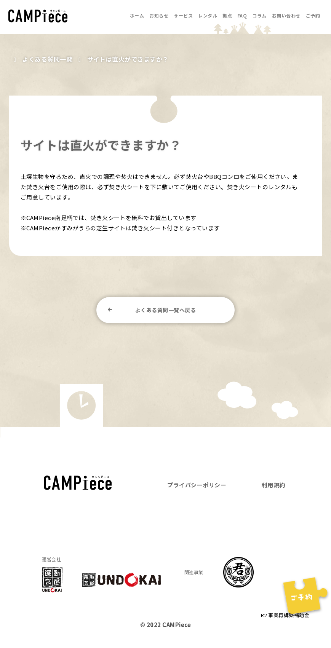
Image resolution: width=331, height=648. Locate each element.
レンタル (207, 15)
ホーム (137, 15)
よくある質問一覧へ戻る (165, 310)
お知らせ (158, 15)
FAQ (242, 15)
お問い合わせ (286, 15)
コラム (259, 15)
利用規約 (273, 485)
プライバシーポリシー (196, 485)
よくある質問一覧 (47, 59)
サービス (183, 15)
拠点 (227, 15)
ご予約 (313, 15)
